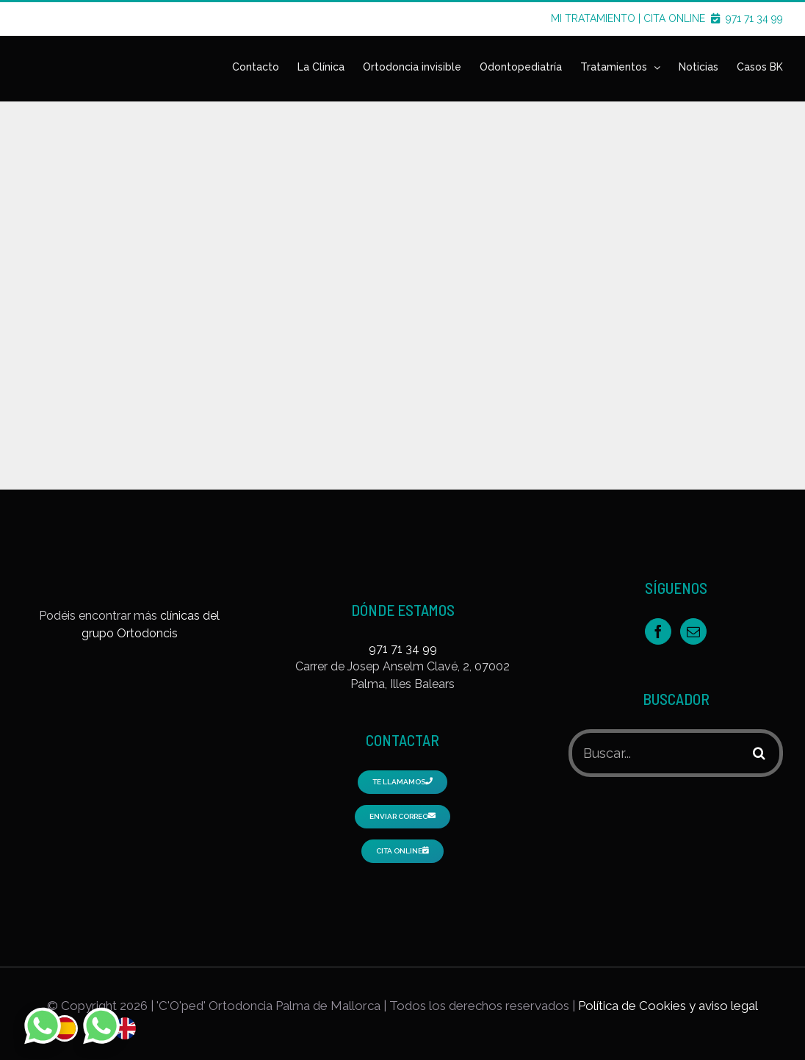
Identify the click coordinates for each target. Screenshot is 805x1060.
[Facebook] (658, 631)
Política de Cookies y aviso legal (668, 1005)
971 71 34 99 (754, 18)
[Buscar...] (655, 753)
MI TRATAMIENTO (593, 18)
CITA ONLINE (683, 18)
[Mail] (693, 631)
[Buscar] (759, 753)
